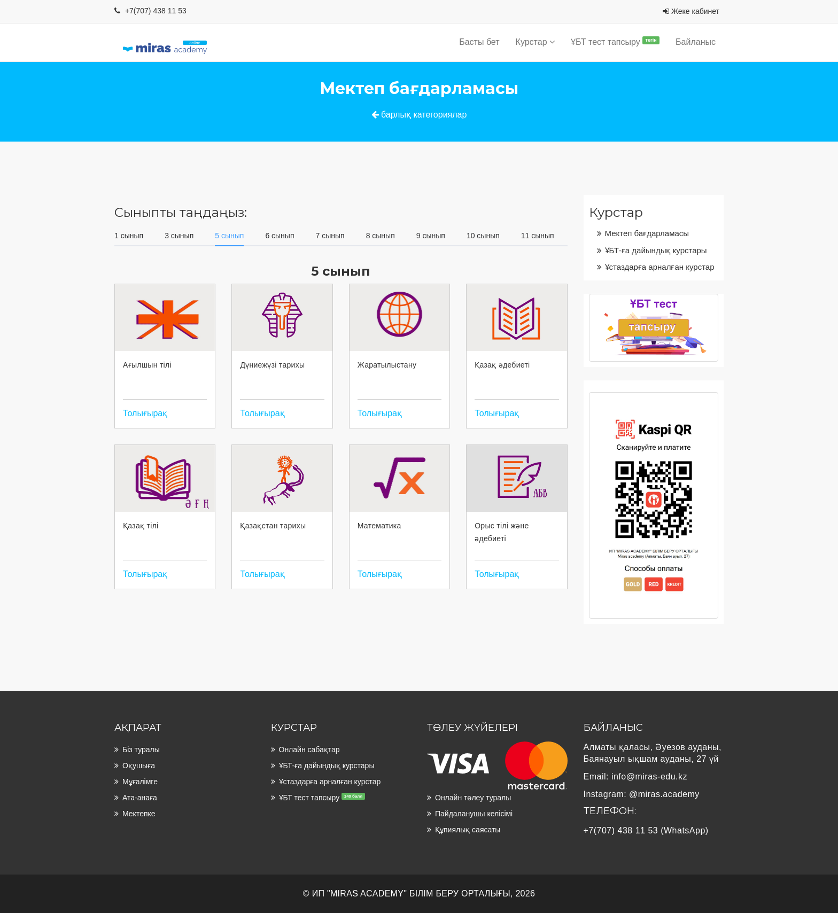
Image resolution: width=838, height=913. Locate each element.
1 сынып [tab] (128, 235)
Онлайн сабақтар (309, 749)
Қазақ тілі (141, 525)
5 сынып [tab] (229, 235)
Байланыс (696, 41)
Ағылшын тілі (147, 365)
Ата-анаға (139, 797)
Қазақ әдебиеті (502, 365)
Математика (379, 525)
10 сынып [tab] (483, 235)
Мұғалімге (140, 781)
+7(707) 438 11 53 (156, 10)
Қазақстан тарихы (273, 525)
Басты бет (479, 41)
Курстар (535, 41)
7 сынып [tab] (330, 235)
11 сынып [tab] (537, 235)
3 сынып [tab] (179, 235)
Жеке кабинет (691, 11)
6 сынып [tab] (279, 235)
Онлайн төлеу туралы (473, 797)
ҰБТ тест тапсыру (615, 41)
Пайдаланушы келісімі (474, 813)
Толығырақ (145, 413)
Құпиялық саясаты (467, 829)
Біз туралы (141, 749)
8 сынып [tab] (380, 235)
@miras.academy (664, 794)
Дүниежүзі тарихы (272, 365)
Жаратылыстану (387, 365)
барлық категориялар (419, 114)
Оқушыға (138, 765)
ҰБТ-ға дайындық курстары (656, 250)
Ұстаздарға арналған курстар (660, 266)
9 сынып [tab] (430, 235)
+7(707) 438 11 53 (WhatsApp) (646, 830)
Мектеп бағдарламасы (647, 233)
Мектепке (139, 813)
